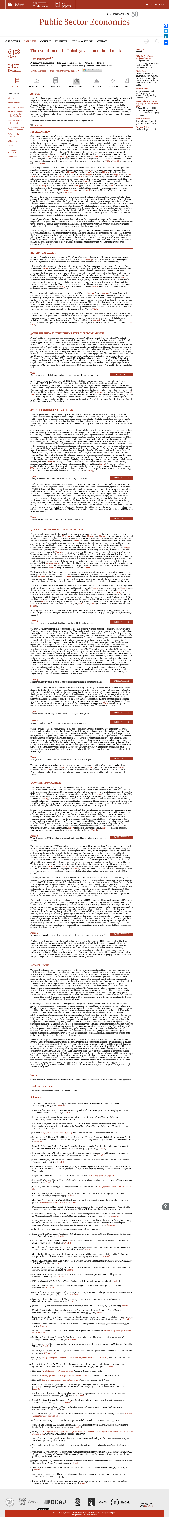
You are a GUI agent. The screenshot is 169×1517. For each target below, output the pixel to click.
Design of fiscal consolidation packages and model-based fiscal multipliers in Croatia (147, 62)
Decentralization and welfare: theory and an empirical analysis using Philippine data (146, 93)
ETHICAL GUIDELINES (82, 41)
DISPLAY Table (121, 374)
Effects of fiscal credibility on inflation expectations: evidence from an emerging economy (147, 108)
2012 (79, 177)
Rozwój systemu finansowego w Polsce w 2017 (61, 1380)
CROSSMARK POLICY (77, 86)
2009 (94, 156)
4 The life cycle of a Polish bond (16, 122)
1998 (70, 172)
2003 (108, 161)
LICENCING (112, 86)
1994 (127, 547)
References (12, 157)
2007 (115, 161)
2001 (90, 536)
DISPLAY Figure (121, 478)
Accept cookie (77, 1515)
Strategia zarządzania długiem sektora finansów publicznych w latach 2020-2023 (75, 1357)
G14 (40, 125)
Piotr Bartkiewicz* (41, 59)
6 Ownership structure (13, 135)
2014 (42, 186)
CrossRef (61, 1106)
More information (90, 1515)
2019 (68, 192)
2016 (94, 830)
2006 (96, 320)
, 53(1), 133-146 (101, 1175)
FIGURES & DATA (36, 86)
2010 (60, 177)
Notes (10, 145)
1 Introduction (14, 103)
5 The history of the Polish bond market (16, 128)
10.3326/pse (149, 1506)
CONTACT (102, 41)
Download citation (38, 71)
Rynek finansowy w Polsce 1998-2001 (57, 1371)
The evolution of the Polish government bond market (147, 121)
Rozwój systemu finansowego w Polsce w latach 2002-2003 (66, 1375)
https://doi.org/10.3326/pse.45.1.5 (64, 71)
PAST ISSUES (30, 41)
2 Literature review (16, 107)
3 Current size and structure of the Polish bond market (16, 114)
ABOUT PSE (45, 41)
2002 (105, 172)
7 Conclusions (14, 141)
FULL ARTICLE (17, 86)
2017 (45, 268)
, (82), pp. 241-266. (57, 1202)
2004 (41, 163)
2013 (123, 588)
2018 (111, 186)
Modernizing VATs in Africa (147, 128)
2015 (85, 181)
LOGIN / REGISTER (155, 5)
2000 (48, 156)
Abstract (11, 98)
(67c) (50, 1353)
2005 (63, 156)
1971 (62, 767)
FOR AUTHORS (61, 41)
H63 (36, 125)
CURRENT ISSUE (12, 41)
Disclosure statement (12, 151)
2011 (81, 604)
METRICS (97, 86)
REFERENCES (55, 86)
